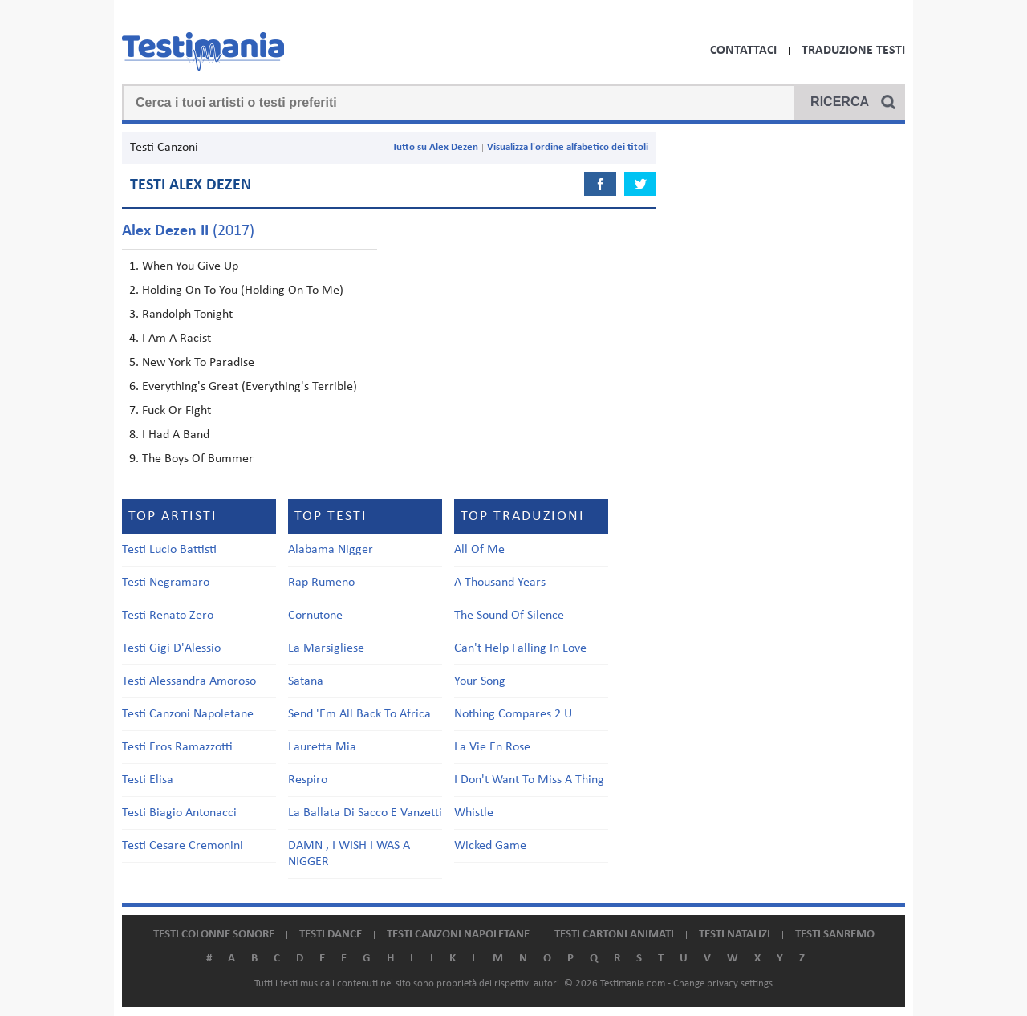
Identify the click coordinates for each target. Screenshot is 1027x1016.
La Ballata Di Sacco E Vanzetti (365, 813)
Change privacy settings (723, 983)
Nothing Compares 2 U (513, 714)
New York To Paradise (198, 362)
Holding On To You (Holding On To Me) (242, 290)
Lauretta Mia (322, 747)
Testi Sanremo (835, 935)
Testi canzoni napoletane (458, 935)
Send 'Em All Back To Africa (359, 714)
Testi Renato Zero (167, 615)
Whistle (473, 813)
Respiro (307, 780)
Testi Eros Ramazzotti (177, 747)
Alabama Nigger (330, 549)
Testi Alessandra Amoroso (189, 681)
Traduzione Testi (853, 50)
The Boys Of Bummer (198, 459)
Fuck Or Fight (176, 410)
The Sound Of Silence (509, 615)
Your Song (479, 681)
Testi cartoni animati (614, 935)
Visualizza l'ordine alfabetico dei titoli (567, 147)
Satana (305, 681)
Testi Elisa (147, 780)
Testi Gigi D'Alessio (171, 648)
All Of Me (479, 549)
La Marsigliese (326, 648)
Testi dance (330, 935)
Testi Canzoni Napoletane (188, 714)
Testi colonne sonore (213, 935)
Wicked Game (490, 845)
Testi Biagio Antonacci (179, 813)
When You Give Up (190, 266)
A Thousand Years (500, 582)
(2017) (188, 231)
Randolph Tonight (187, 314)
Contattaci (743, 50)
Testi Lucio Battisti (169, 549)
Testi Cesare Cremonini (182, 845)
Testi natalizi (734, 935)
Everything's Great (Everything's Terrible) (249, 386)
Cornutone (315, 615)
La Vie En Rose (492, 747)
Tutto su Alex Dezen (435, 147)
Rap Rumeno (321, 582)
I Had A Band (175, 435)
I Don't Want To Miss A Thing (529, 780)
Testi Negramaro (165, 582)
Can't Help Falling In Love (520, 648)
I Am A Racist (176, 338)
